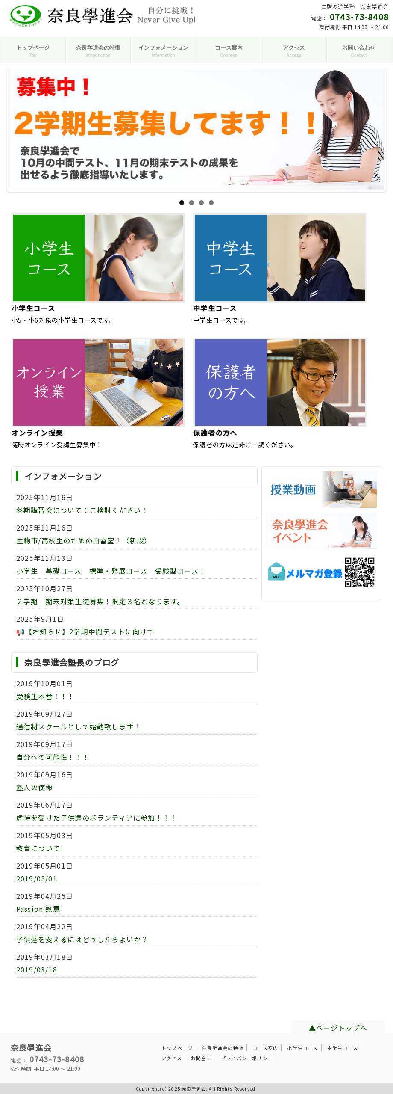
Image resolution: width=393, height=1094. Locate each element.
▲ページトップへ (338, 1028)
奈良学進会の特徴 (222, 1047)
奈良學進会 (31, 1047)
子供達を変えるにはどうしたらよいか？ (82, 939)
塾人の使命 (34, 787)
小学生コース (302, 1047)
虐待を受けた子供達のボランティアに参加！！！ (96, 817)
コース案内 (265, 1047)
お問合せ (201, 1058)
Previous (19, 129)
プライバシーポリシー (247, 1058)
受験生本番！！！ (45, 696)
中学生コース (342, 1047)
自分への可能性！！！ (53, 757)
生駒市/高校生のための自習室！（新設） (84, 540)
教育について (38, 848)
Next (374, 129)
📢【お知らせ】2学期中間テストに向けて (85, 631)
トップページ (177, 1047)
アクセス (171, 1058)
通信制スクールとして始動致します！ (78, 726)
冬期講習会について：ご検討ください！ (82, 510)
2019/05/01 (36, 878)
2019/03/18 (36, 969)
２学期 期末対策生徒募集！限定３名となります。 (100, 601)
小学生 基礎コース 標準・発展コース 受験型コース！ (111, 571)
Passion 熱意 (38, 909)
